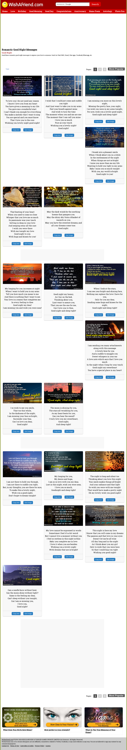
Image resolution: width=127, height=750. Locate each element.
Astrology (107, 11)
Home (5, 11)
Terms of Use (14, 746)
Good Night (7, 52)
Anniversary (80, 11)
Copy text (16, 130)
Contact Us (5, 746)
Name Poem (94, 11)
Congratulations (64, 11)
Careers (48, 746)
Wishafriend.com (7, 739)
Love (13, 11)
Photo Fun (119, 11)
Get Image (28, 130)
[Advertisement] (64, 31)
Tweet (7, 69)
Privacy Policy (39, 746)
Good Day (49, 11)
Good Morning (35, 11)
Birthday (22, 11)
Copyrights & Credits (27, 746)
